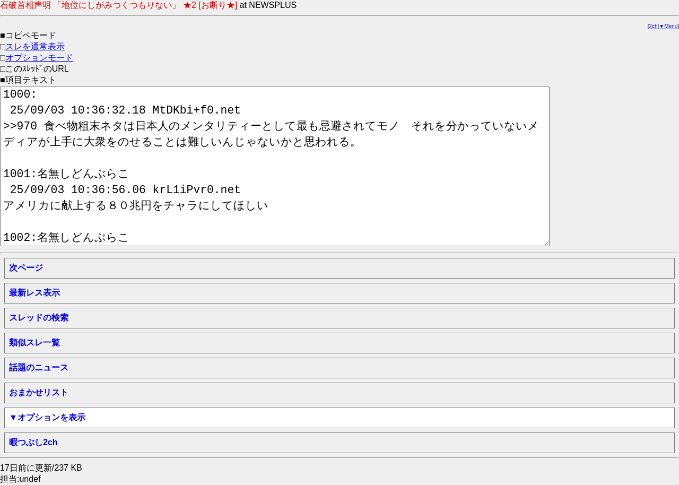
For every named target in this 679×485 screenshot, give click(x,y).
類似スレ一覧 (34, 342)
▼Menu (668, 26)
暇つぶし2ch (33, 442)
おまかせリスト (38, 392)
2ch (653, 26)
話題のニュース (38, 367)
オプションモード (39, 57)
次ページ (26, 267)
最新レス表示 (34, 292)
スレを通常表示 (35, 46)
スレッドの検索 (38, 317)
